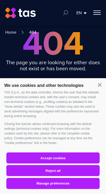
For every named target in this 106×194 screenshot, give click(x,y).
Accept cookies (53, 158)
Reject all (53, 171)
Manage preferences (53, 183)
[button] (100, 85)
